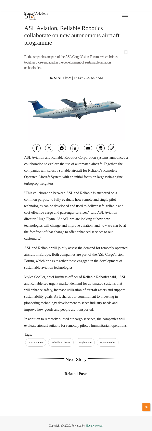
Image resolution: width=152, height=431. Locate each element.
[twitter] (49, 148)
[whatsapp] (62, 148)
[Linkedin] (74, 148)
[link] (112, 148)
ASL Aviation (35, 342)
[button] (76, 51)
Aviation (41, 13)
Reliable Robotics (60, 342)
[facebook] (37, 148)
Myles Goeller (107, 342)
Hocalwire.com (94, 425)
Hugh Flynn (85, 342)
